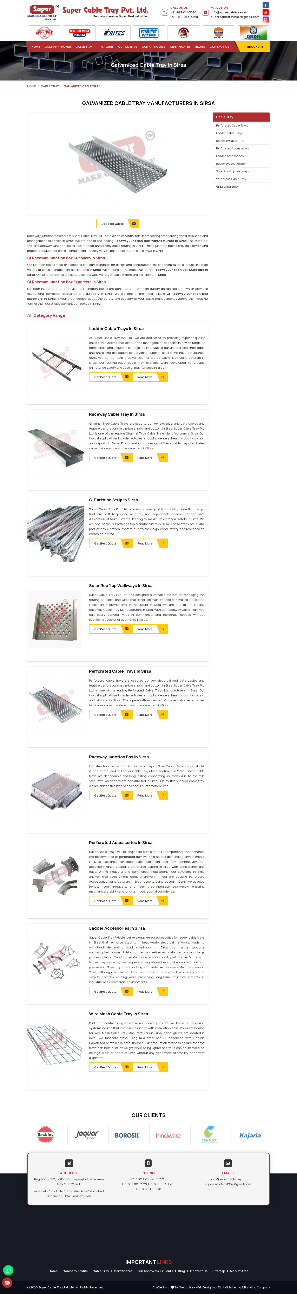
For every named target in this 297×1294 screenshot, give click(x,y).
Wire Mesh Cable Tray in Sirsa (118, 1013)
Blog (181, 1271)
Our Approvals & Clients (155, 1271)
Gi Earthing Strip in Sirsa (113, 499)
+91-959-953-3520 (184, 17)
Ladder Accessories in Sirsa (117, 928)
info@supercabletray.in (228, 12)
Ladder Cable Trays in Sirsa (116, 328)
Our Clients (127, 47)
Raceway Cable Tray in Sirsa (117, 414)
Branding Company (257, 1287)
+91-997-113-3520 (148, 1189)
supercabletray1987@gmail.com (235, 17)
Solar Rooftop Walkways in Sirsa (121, 585)
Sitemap (218, 1271)
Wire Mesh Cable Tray (231, 179)
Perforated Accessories (232, 148)
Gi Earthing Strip (227, 186)
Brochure (255, 47)
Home (36, 47)
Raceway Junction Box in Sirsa (119, 756)
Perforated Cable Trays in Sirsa (120, 671)
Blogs (200, 47)
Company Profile (58, 47)
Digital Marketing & (231, 1287)
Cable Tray (86, 46)
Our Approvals (153, 47)
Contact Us (219, 47)
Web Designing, (206, 1287)
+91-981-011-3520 (183, 12)
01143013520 (140, 1179)
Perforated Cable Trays (232, 125)
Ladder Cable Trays (229, 133)
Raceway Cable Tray (230, 141)
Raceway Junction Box (231, 164)
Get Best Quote (111, 377)
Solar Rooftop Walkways (232, 171)
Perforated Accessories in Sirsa (121, 842)
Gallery (107, 47)
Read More (151, 377)
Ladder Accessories (230, 156)
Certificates (180, 47)
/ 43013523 (158, 1179)
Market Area (239, 1271)
